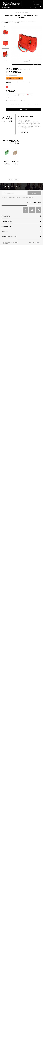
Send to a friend (13, 100)
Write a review (10, 97)
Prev (10, 179)
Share (15, 94)
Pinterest (29, 94)
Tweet (9, 94)
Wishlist (35, 7)
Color (8, 85)
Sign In (31, 7)
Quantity (9, 82)
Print (24, 100)
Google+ (22, 94)
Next (16, 179)
